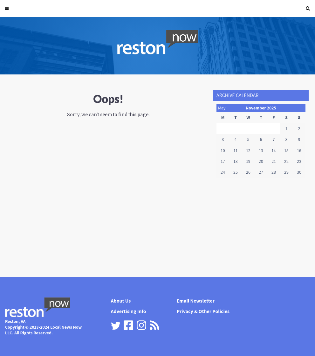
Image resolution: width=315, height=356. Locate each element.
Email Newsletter (196, 300)
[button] (308, 8)
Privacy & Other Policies (203, 311)
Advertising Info (128, 311)
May (222, 108)
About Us (121, 300)
